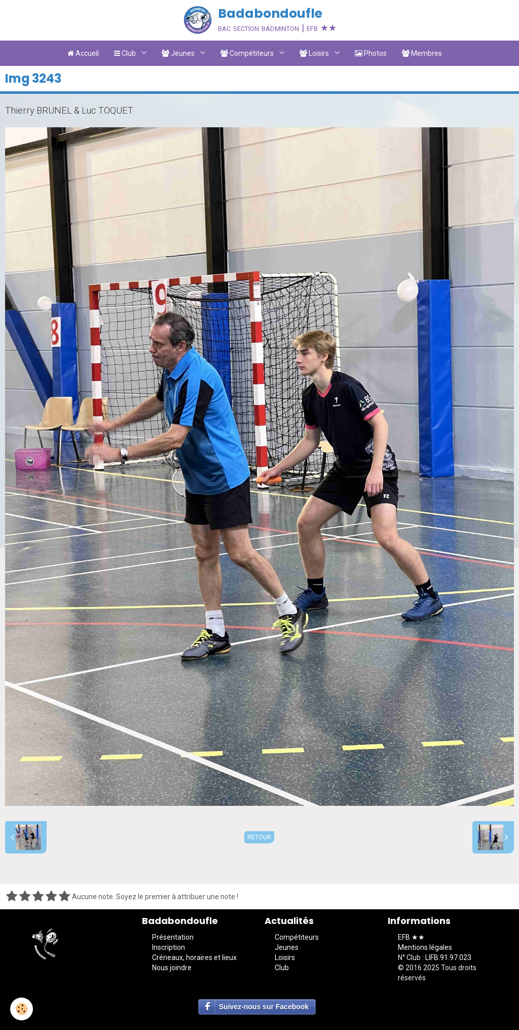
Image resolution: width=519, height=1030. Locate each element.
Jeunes (179, 53)
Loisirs (315, 53)
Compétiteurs (247, 53)
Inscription (168, 947)
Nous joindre (172, 968)
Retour (259, 837)
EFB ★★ (411, 937)
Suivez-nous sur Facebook (264, 1007)
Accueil (83, 53)
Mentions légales (425, 947)
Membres (422, 53)
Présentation (173, 937)
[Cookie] (21, 1009)
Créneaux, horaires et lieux (194, 957)
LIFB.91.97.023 (448, 957)
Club (125, 53)
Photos (371, 53)
